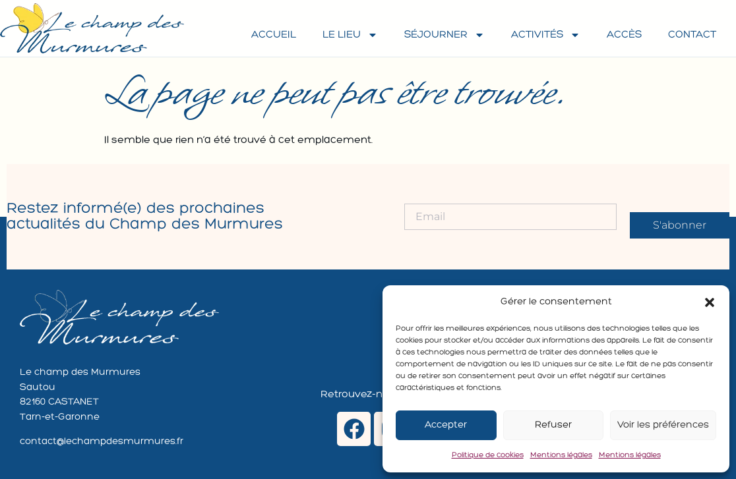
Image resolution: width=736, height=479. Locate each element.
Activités (545, 35)
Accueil (273, 35)
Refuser (553, 425)
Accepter (446, 425)
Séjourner (444, 35)
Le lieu (350, 35)
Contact (692, 35)
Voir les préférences (663, 425)
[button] (709, 302)
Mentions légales (561, 455)
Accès (624, 35)
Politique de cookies (488, 455)
